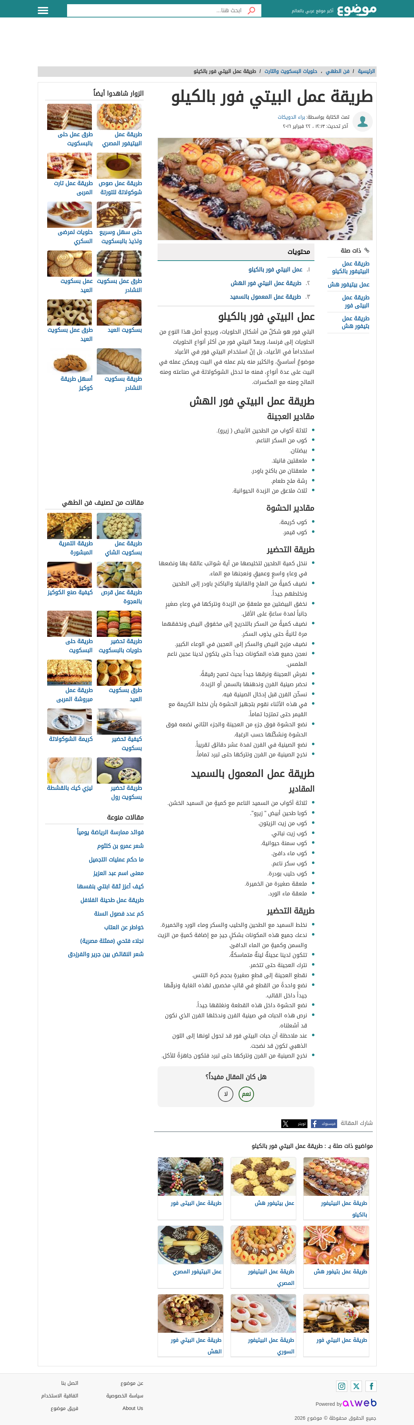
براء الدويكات (291, 117)
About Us (133, 1408)
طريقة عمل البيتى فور (355, 301)
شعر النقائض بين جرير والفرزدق (106, 955)
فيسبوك (328, 1123)
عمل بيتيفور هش (348, 284)
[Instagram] (341, 1386)
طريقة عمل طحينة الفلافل (112, 900)
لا (226, 1094)
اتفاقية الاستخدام (59, 1396)
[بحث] (251, 10)
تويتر (302, 1123)
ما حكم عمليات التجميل (116, 860)
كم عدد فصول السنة (119, 914)
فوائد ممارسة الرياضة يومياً (110, 833)
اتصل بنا (69, 1383)
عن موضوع (132, 1383)
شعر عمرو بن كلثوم (120, 846)
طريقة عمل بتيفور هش (355, 322)
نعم (246, 1094)
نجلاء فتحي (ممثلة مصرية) (112, 941)
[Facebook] (371, 1386)
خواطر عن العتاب (124, 928)
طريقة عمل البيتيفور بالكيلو (350, 267)
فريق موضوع (64, 1408)
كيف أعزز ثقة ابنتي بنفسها (110, 887)
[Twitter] (356, 1386)
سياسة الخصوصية (124, 1396)
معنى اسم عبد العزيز (118, 873)
